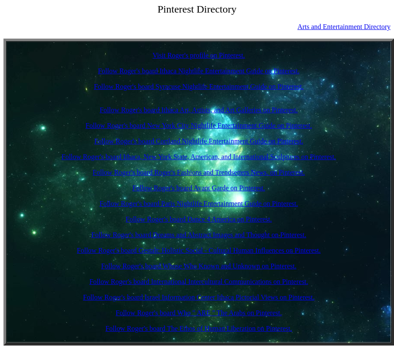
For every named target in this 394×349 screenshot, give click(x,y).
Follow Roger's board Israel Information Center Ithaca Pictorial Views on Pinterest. (199, 297)
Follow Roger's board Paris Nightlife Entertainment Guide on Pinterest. (198, 203)
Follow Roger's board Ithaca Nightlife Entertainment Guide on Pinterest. (199, 71)
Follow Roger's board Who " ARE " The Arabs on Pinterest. (199, 312)
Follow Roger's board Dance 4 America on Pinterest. (198, 219)
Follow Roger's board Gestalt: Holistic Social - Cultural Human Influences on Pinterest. (199, 250)
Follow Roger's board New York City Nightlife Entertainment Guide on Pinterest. (198, 125)
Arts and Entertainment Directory (344, 26)
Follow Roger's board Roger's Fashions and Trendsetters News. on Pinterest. (199, 172)
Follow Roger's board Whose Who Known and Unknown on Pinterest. (198, 266)
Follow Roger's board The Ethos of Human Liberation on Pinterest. (198, 328)
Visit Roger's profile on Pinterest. (198, 55)
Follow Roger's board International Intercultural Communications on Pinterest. (198, 281)
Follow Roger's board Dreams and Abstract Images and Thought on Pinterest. (198, 234)
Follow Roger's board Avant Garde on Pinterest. (198, 188)
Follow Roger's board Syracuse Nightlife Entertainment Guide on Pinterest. (198, 86)
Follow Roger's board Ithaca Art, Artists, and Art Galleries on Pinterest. (199, 110)
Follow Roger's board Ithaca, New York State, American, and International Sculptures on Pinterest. (199, 156)
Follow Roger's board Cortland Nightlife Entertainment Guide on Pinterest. (198, 141)
